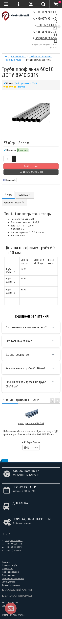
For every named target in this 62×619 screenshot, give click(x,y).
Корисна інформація (11, 585)
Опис (8, 194)
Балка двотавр (8, 581)
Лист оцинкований (10, 571)
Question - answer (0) (14, 202)
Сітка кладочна (8, 575)
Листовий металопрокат (13, 578)
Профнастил (7, 568)
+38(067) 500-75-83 (45, 33)
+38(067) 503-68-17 (45, 13)
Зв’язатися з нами (10, 602)
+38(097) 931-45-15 (45, 20)
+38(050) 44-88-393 (46, 26)
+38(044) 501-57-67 (45, 39)
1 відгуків (21, 86)
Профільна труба (9, 565)
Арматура (6, 562)
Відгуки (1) (24, 195)
